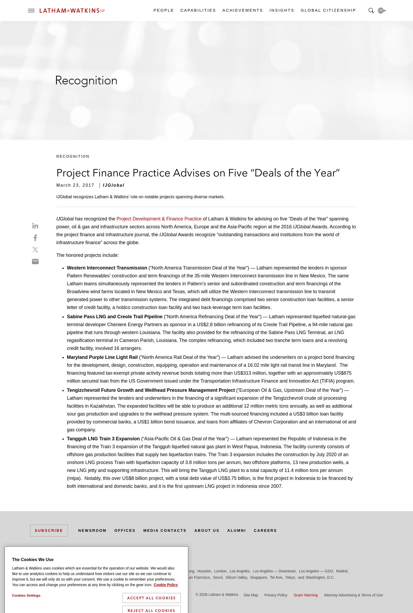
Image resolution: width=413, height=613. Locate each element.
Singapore (258, 577)
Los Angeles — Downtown (274, 571)
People (164, 10)
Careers (265, 530)
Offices (125, 530)
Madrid (341, 571)
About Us (207, 530)
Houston (204, 571)
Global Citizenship (328, 10)
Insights (281, 10)
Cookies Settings (26, 610)
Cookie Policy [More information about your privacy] (166, 599)
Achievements (243, 10)
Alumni (236, 530)
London (220, 571)
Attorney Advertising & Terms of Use (353, 595)
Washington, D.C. (320, 577)
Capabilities (198, 10)
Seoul (218, 577)
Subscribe (49, 530)
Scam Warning (306, 595)
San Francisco (198, 577)
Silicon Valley (236, 577)
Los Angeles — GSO (316, 571)
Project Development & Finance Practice (159, 218)
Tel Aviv (276, 577)
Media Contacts (164, 530)
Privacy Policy (275, 595)
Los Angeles (240, 571)
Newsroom (92, 530)
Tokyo (290, 577)
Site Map (251, 595)
